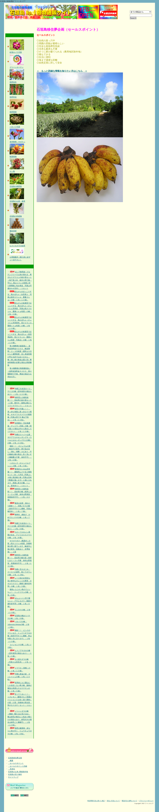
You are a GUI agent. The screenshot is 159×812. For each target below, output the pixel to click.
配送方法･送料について (129, 800)
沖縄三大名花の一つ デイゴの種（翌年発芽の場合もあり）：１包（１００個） (19, 391)
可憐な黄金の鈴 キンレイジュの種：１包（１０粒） (18, 676)
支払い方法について (113, 800)
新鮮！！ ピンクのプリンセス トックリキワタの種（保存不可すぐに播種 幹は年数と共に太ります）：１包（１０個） (19, 635)
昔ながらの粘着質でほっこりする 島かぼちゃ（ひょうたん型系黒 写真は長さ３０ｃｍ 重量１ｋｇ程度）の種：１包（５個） (19, 308)
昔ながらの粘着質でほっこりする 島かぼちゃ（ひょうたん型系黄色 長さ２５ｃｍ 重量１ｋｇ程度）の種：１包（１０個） (20, 322)
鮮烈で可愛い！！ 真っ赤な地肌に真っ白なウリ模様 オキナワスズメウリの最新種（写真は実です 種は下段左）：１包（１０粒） (19, 414)
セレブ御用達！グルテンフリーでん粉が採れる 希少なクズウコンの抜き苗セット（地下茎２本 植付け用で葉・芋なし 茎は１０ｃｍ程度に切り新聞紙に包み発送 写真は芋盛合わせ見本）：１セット (19, 280)
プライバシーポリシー (146, 800)
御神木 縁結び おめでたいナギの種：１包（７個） (18, 517)
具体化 (11, 769)
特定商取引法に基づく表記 (96, 800)
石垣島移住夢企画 (15, 758)
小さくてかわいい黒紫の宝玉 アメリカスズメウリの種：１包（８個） (19, 535)
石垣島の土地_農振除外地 (18, 772)
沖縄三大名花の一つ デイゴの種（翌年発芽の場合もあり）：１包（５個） (19, 526)
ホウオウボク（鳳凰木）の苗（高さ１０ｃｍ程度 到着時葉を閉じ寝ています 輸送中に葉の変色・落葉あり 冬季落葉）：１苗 (19, 546)
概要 (10, 761)
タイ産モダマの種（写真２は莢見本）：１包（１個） (19, 662)
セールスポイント (16, 763)
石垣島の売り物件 (15, 774)
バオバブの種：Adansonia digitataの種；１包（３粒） (18, 624)
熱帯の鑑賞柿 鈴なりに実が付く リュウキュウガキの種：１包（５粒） (19, 731)
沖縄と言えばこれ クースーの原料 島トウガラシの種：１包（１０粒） (19, 572)
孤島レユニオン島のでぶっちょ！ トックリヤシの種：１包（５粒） (19, 592)
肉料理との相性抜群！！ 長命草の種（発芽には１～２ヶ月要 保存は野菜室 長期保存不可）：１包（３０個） (19, 494)
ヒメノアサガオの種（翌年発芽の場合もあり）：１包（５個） (19, 653)
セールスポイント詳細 (17, 766)
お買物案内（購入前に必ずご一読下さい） (20, 257)
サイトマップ (13, 777)
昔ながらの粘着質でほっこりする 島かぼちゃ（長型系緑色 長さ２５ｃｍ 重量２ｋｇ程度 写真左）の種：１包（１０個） (19, 337)
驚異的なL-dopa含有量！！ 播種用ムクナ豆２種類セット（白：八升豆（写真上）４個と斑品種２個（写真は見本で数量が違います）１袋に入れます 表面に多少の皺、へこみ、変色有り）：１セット (19, 477)
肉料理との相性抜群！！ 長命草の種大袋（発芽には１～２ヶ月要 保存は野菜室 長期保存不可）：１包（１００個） (19, 560)
